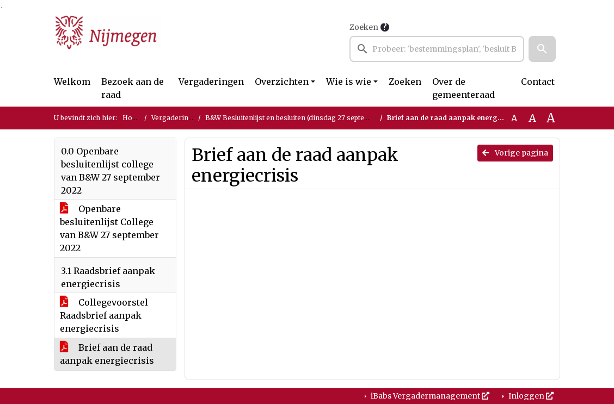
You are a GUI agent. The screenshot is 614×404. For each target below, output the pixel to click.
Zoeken (363, 27)
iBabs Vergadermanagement (429, 396)
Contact (538, 81)
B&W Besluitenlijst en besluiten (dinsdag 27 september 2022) (303, 118)
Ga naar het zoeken (1, 7)
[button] (542, 49)
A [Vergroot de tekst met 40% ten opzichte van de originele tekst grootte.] (551, 118)
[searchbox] (436, 49)
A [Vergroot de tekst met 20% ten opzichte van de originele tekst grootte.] (532, 118)
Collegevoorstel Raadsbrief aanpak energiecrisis (104, 315)
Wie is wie (348, 81)
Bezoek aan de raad (132, 88)
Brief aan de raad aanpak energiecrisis (107, 354)
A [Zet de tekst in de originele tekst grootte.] (514, 118)
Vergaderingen (211, 81)
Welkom (72, 81)
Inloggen (530, 396)
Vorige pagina (515, 153)
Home (132, 118)
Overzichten (282, 81)
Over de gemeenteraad (463, 88)
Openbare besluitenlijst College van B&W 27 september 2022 (109, 228)
